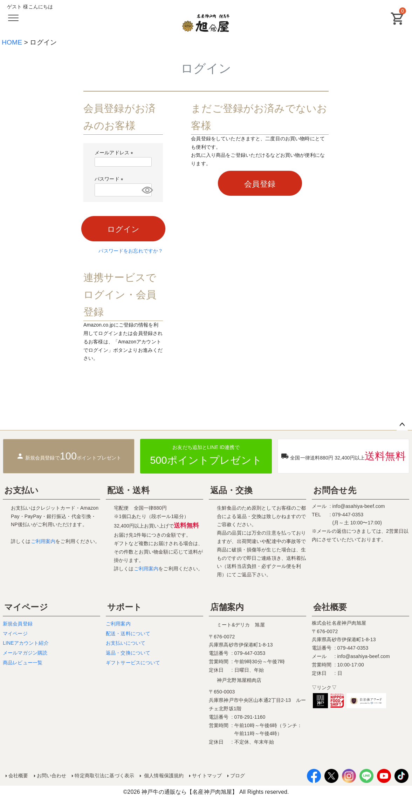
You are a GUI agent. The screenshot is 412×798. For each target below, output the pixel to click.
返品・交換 (231, 490)
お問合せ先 (334, 490)
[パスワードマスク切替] (145, 190)
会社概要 (330, 607)
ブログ (237, 775)
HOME (12, 42)
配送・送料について (128, 633)
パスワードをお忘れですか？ (130, 251)
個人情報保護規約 (163, 775)
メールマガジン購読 (25, 653)
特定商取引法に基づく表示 (104, 775)
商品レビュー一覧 (22, 662)
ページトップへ (402, 424)
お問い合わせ (52, 775)
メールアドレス (115, 152)
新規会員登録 (18, 623)
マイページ (26, 607)
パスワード (110, 179)
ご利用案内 (43, 541)
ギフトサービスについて (133, 662)
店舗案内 (227, 607)
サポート (124, 607)
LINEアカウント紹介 (26, 643)
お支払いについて (125, 643)
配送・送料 (128, 490)
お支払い (21, 490)
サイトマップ (207, 775)
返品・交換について (128, 653)
